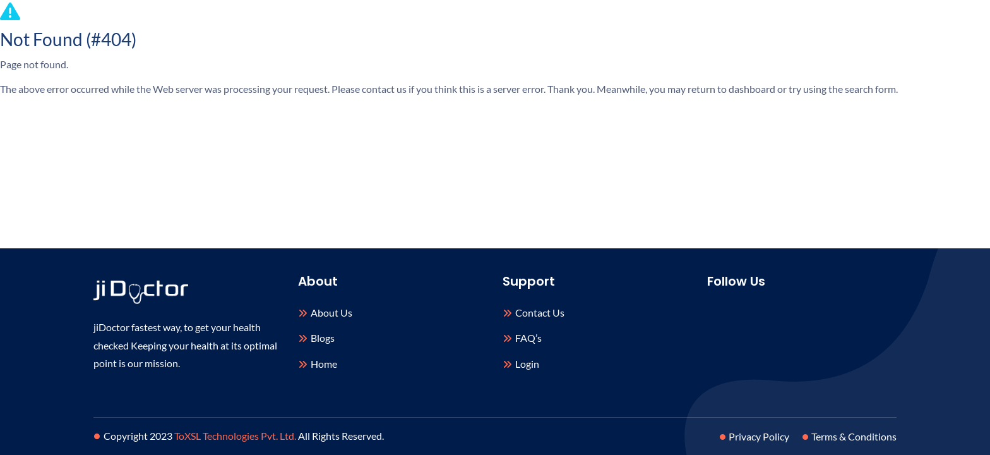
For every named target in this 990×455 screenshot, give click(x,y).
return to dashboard (731, 89)
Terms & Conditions (851, 436)
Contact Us (539, 312)
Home (324, 364)
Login (527, 364)
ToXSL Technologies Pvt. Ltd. (235, 436)
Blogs (323, 338)
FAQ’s (528, 338)
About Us (331, 312)
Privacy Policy (756, 436)
